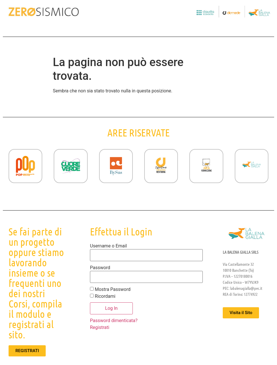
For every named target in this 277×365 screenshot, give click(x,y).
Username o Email (108, 246)
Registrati (99, 327)
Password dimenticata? (114, 320)
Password (100, 267)
